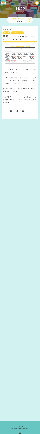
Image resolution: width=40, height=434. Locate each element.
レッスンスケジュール (17, 32)
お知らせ (6, 32)
